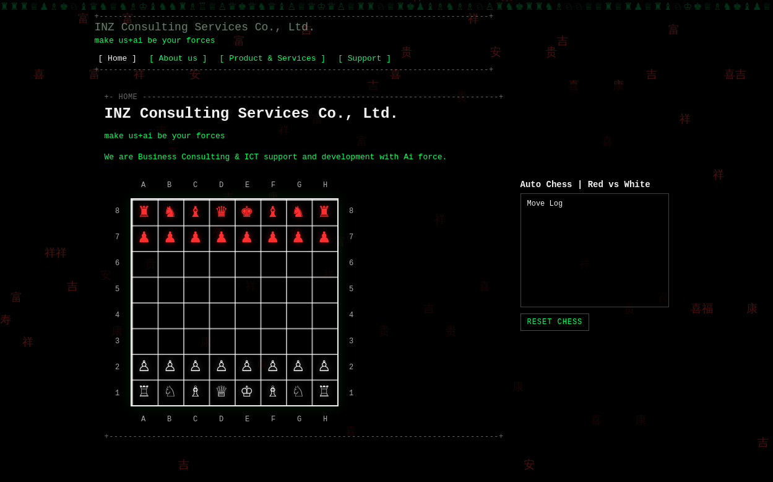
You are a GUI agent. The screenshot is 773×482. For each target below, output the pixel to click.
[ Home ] (117, 58)
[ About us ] (178, 58)
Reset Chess (555, 322)
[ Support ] (364, 58)
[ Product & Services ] (273, 58)
